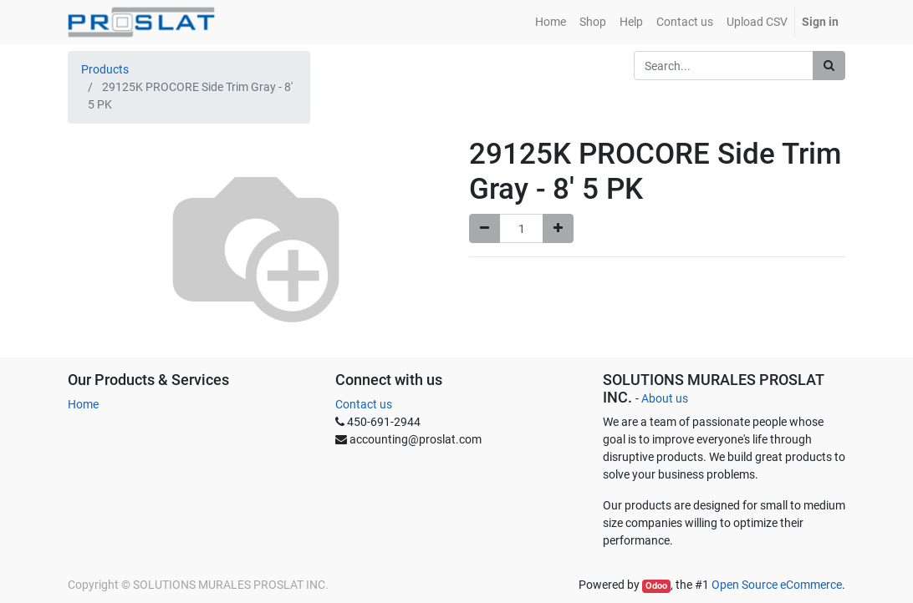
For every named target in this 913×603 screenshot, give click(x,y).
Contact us (363, 404)
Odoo (656, 585)
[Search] (829, 65)
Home (83, 404)
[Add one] (558, 228)
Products (105, 69)
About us (664, 398)
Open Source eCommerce (777, 584)
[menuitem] (550, 22)
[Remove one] (484, 228)
